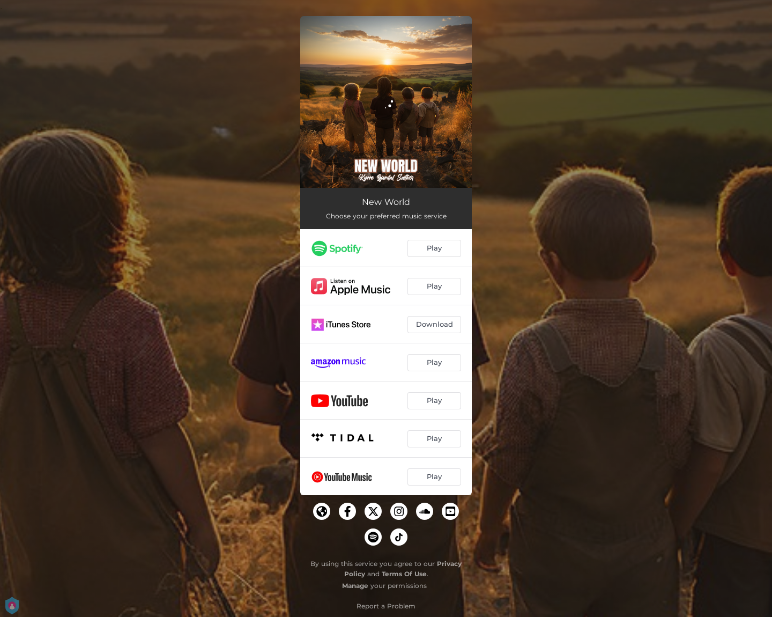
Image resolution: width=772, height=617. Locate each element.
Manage (355, 586)
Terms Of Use (404, 574)
